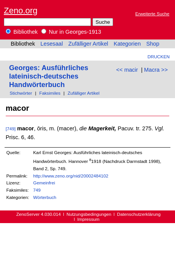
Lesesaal (52, 44)
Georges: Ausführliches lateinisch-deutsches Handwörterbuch (48, 76)
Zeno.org (20, 10)
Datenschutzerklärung (138, 214)
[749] (11, 128)
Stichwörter (21, 92)
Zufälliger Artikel (88, 44)
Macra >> (156, 70)
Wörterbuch (45, 197)
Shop (152, 44)
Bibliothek (22, 32)
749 (37, 189)
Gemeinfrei (44, 182)
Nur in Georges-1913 (71, 32)
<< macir (127, 70)
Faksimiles (49, 92)
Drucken (158, 56)
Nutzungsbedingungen (88, 214)
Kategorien (127, 44)
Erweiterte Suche (152, 13)
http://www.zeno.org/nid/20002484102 (71, 175)
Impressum (88, 219)
